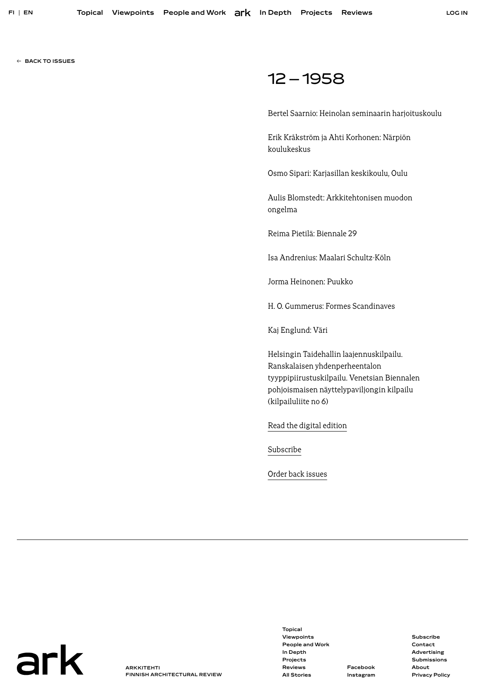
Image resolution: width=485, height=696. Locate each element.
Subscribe (285, 449)
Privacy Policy (431, 675)
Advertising (428, 652)
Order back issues (297, 474)
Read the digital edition (307, 425)
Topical (90, 13)
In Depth (276, 13)
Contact (423, 644)
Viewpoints (133, 13)
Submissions (429, 660)
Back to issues (50, 61)
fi (11, 13)
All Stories (296, 675)
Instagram (361, 675)
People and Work (194, 13)
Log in (457, 13)
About (420, 667)
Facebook (361, 667)
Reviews (356, 13)
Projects (316, 13)
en (28, 13)
